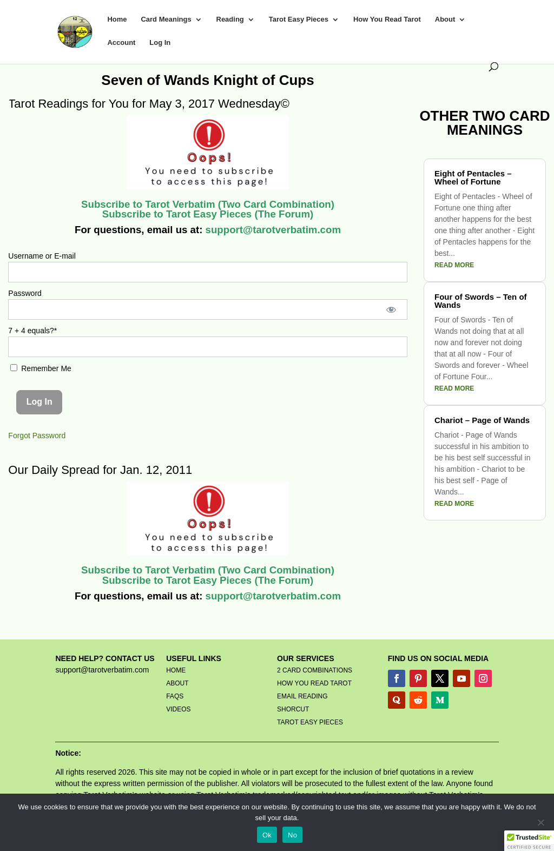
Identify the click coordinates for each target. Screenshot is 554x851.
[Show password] (391, 309)
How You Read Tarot (387, 19)
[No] (540, 822)
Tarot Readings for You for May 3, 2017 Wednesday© (150, 103)
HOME (176, 670)
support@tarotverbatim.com (271, 229)
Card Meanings (166, 19)
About (445, 19)
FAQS (174, 696)
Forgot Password (36, 435)
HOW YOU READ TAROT (314, 683)
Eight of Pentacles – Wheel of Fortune (473, 177)
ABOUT (177, 683)
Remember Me (40, 368)
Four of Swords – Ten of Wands (480, 300)
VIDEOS (178, 709)
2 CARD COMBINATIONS (314, 670)
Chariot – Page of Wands (482, 420)
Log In (159, 43)
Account (121, 43)
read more (454, 265)
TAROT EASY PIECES (310, 722)
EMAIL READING (302, 696)
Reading (230, 19)
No (292, 835)
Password (24, 293)
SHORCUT (293, 709)
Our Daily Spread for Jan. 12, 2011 (100, 470)
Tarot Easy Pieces (298, 19)
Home (117, 19)
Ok (267, 835)
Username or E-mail (41, 256)
